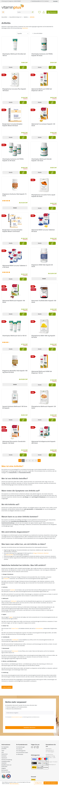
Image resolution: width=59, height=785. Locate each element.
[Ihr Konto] (44, 12)
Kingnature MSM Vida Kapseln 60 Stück (42, 265)
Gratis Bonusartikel (36, 1)
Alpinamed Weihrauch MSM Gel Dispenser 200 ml (41, 89)
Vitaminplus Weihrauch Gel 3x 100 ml (14, 335)
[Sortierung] (23, 33)
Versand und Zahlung (6, 759)
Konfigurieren (38, 783)
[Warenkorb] (52, 12)
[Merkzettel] (39, 12)
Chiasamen (6, 578)
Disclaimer (4, 756)
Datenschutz (4, 754)
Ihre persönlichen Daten (22, 752)
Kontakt (55, 1)
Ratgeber (3, 768)
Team (2, 750)
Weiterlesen (25, 28)
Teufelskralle (15, 639)
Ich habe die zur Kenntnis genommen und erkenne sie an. (23, 717)
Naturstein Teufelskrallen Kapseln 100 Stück (43, 301)
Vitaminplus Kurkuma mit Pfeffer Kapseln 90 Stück (42, 54)
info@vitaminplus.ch (51, 764)
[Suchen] (32, 12)
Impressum (4, 757)
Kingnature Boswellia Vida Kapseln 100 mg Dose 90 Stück (14, 371)
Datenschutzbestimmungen (17, 717)
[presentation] (16, 722)
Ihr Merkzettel (19, 754)
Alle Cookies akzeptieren (51, 783)
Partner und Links (5, 772)
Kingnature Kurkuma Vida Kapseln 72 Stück (14, 194)
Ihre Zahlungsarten (21, 750)
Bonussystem (4, 770)
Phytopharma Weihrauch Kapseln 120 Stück (43, 407)
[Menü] (3, 12)
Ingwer (11, 617)
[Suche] (24, 12)
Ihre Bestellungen (20, 747)
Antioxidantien (39, 628)
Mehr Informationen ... (14, 783)
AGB (2, 752)
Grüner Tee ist (14, 628)
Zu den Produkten (6, 687)
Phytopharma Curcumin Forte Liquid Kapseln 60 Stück (43, 195)
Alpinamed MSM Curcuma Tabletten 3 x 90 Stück (14, 266)
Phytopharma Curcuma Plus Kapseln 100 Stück (14, 89)
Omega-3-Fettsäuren (38, 553)
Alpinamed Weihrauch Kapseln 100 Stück (13, 301)
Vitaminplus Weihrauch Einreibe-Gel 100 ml (14, 54)
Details (10, 67)
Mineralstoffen (9, 554)
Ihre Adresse (19, 749)
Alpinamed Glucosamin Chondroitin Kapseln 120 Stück (13, 442)
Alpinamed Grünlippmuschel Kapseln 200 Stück (43, 442)
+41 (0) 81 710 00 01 (53, 762)
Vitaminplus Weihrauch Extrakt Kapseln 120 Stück (41, 159)
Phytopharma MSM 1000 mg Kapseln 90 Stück (43, 336)
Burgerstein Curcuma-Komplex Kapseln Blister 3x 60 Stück (12, 230)
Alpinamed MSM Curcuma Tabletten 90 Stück (43, 230)
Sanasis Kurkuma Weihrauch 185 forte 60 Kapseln (14, 407)
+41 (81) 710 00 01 (17, 1)
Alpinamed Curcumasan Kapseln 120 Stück (43, 124)
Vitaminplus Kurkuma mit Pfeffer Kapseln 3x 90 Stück (13, 159)
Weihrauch (13, 601)
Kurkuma (12, 590)
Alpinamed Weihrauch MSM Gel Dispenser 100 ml (41, 372)
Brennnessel (15, 651)
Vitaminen (46, 553)
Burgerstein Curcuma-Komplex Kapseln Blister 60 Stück (12, 124)
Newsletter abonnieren (29, 727)
